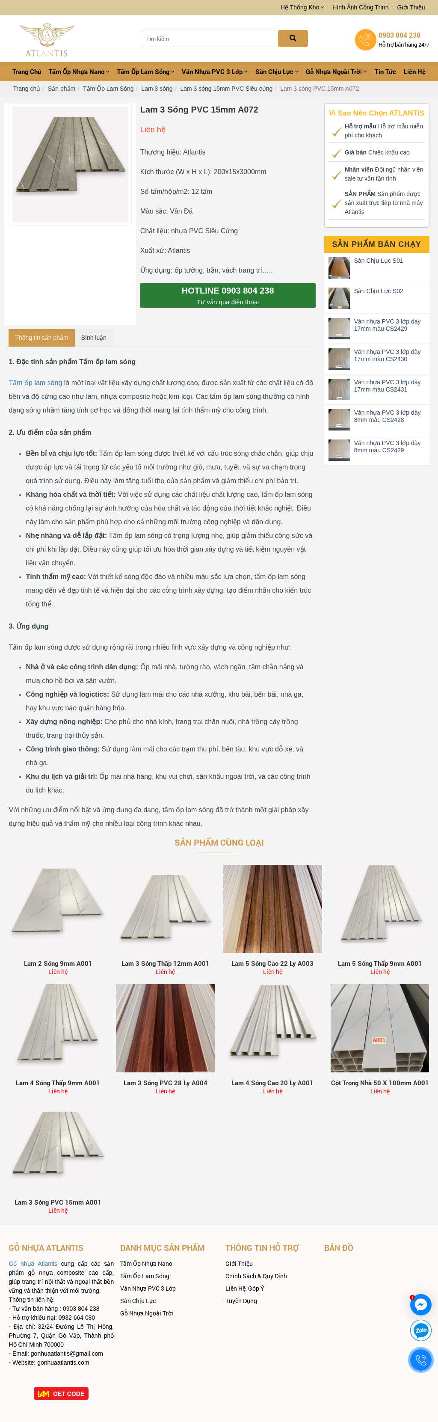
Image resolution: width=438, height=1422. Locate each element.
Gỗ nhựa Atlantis (33, 1263)
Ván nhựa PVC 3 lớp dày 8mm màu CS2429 (387, 446)
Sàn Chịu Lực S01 (378, 260)
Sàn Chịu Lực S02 (378, 291)
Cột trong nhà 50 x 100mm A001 (380, 1082)
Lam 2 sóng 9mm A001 (58, 963)
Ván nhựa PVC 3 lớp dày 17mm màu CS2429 (387, 325)
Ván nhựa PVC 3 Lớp (215, 71)
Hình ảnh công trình (360, 7)
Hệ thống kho (302, 7)
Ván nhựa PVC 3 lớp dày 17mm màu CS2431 (387, 386)
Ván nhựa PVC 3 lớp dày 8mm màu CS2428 (387, 416)
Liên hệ (415, 71)
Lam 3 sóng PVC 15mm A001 (58, 1202)
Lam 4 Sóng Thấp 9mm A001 (58, 1082)
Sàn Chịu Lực (277, 71)
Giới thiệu (411, 7)
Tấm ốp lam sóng (35, 382)
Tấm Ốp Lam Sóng (146, 71)
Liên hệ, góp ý (244, 1288)
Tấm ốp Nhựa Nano (79, 71)
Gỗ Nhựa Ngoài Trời (336, 71)
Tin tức (385, 71)
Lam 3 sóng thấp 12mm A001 (165, 963)
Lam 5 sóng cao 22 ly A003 (272, 963)
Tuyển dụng (241, 1301)
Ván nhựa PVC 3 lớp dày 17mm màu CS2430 (387, 355)
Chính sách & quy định (256, 1276)
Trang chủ (26, 71)
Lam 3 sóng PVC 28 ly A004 (165, 1082)
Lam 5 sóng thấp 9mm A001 (380, 963)
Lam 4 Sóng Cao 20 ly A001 (272, 1082)
